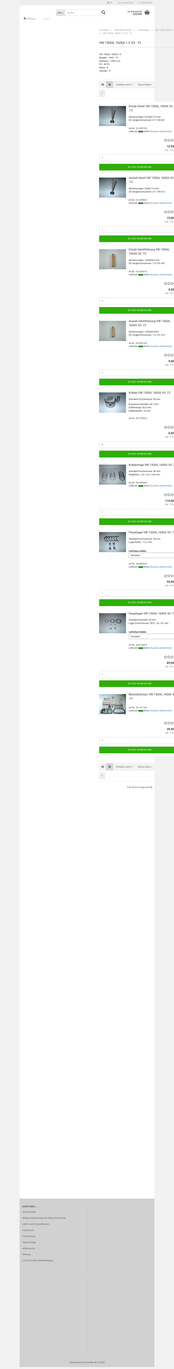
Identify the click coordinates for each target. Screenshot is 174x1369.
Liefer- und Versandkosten (35, 1226)
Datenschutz (28, 1238)
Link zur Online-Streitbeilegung (37, 1262)
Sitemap (26, 1256)
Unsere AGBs (29, 1214)
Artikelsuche (28, 1250)
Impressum (28, 1232)
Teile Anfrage (29, 1244)
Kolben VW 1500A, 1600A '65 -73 (149, 394)
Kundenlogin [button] (125, 2)
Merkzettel (145, 2)
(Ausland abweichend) (161, 133)
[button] (109, 2)
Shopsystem (76, 1364)
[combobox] (124, 86)
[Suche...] (60, 12)
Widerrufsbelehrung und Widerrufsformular (44, 1220)
